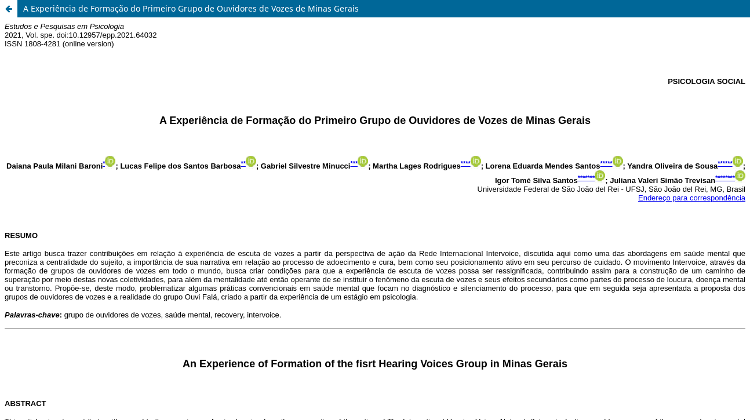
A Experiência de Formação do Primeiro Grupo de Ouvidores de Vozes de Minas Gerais (191, 8)
